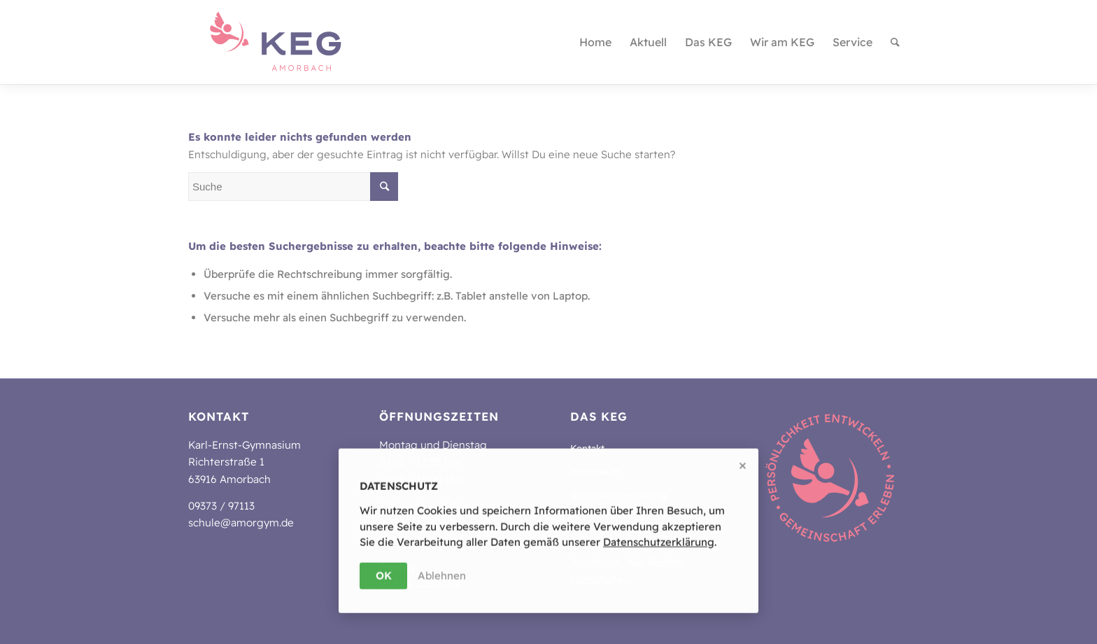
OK (384, 575)
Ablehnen (442, 575)
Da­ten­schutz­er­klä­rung (658, 543)
